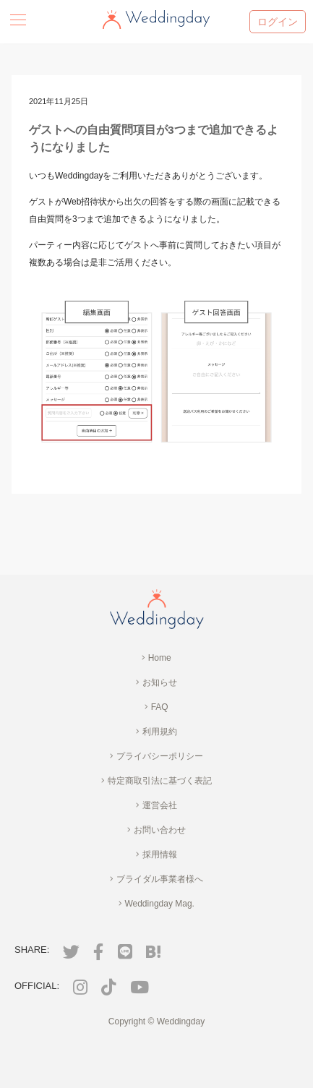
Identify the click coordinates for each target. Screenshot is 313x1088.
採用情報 (156, 854)
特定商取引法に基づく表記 (156, 781)
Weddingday (181, 1021)
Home (156, 658)
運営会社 (156, 805)
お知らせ (156, 682)
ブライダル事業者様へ (156, 879)
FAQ (156, 707)
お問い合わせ (156, 830)
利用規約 (156, 732)
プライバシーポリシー (156, 756)
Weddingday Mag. (156, 904)
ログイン (277, 21)
